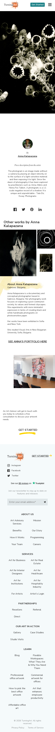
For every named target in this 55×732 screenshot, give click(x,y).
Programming (37, 537)
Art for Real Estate (37, 562)
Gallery (17, 632)
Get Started (37, 4)
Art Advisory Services (17, 522)
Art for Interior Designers (17, 572)
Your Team (17, 544)
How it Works (17, 537)
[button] (50, 4)
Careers (37, 544)
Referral (37, 609)
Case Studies (37, 632)
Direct (17, 616)
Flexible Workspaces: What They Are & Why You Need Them (37, 662)
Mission (37, 520)
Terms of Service (36, 727)
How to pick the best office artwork (17, 691)
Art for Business (17, 560)
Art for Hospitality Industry (37, 583)
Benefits (17, 530)
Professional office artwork (17, 676)
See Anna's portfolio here (27, 341)
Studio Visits (17, 639)
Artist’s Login (37, 593)
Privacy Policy (18, 727)
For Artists (17, 593)
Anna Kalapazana (27, 156)
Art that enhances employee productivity (37, 693)
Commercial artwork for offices (37, 678)
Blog (17, 655)
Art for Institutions (17, 582)
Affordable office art (17, 706)
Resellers (17, 609)
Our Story (37, 530)
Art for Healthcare (37, 572)
